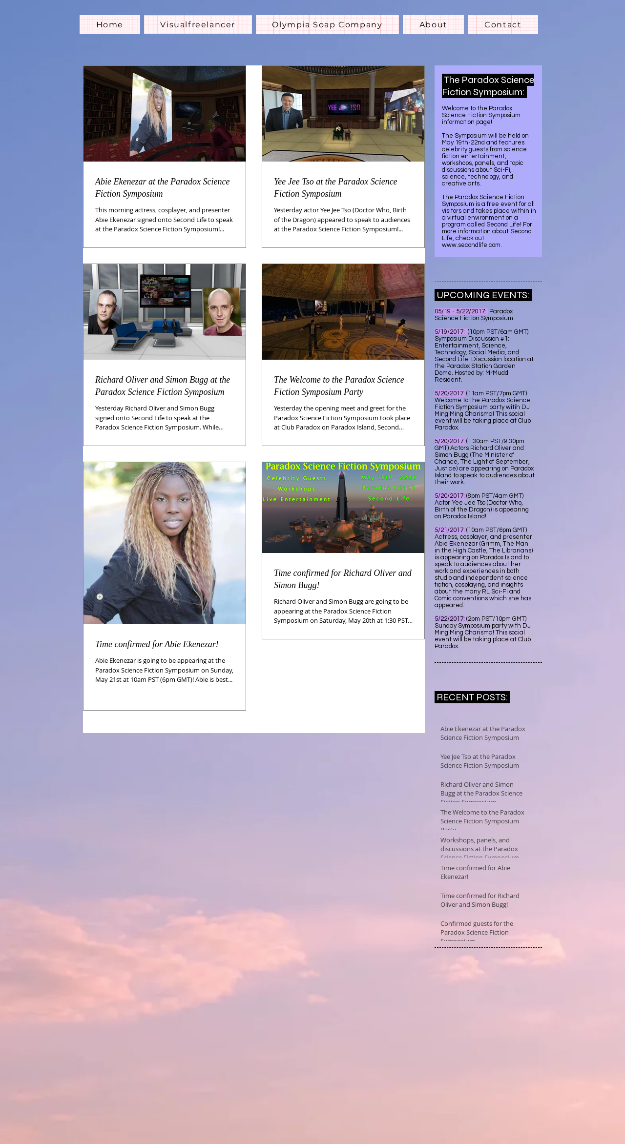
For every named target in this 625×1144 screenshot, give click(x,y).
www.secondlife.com (471, 245)
